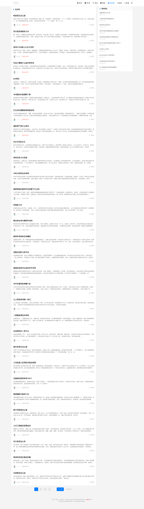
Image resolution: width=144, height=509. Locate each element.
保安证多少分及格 (20, 160)
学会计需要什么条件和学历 (23, 65)
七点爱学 (61, 502)
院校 (102, 3)
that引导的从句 (19, 144)
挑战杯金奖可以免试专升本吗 (24, 270)
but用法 (16, 81)
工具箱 (126, 3)
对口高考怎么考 (19, 444)
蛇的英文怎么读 (19, 18)
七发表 (119, 3)
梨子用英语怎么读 (20, 412)
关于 (91, 502)
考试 (95, 3)
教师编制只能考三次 (21, 396)
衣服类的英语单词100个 (22, 381)
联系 (88, 502)
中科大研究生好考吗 (21, 176)
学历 (87, 3)
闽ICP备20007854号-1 (80, 502)
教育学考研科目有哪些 (22, 239)
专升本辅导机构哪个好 (22, 286)
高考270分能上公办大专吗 (23, 49)
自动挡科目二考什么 (21, 333)
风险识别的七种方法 (21, 254)
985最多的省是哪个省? (22, 97)
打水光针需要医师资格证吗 (23, 113)
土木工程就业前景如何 (22, 428)
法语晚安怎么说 (19, 475)
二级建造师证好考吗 (21, 318)
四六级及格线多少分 (21, 34)
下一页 (60, 491)
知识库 (111, 3)
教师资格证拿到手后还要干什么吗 (26, 191)
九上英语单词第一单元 (22, 302)
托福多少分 (17, 207)
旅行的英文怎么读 (20, 349)
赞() (91, 27)
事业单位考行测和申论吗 (22, 223)
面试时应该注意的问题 (22, 460)
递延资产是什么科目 (21, 128)
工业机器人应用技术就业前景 (24, 365)
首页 (79, 3)
